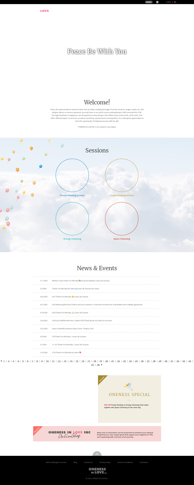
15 (77, 361)
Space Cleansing (122, 238)
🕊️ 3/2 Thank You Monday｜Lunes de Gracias (70, 344)
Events (124, 11)
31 (172, 361)
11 (53, 361)
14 (71, 361)
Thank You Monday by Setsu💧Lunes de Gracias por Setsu (75, 288)
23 (124, 361)
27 (148, 361)
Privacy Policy (105, 462)
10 (47, 361)
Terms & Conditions (125, 462)
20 (106, 361)
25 (136, 361)
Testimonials (153, 11)
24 (130, 361)
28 (154, 361)
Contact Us (88, 462)
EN (175, 2)
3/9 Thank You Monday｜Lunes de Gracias (69, 336)
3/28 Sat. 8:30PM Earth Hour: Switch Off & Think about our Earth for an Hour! (82, 320)
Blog (75, 462)
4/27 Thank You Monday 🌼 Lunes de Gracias (70, 296)
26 (142, 361)
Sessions (137, 11)
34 (189, 361)
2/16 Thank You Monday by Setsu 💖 (66, 352)
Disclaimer (144, 462)
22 (118, 361)
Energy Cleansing (72, 238)
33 (184, 361)
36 (98, 364)
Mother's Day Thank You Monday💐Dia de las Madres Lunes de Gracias (81, 280)
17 (89, 361)
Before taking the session (56, 462)
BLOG (149, 2)
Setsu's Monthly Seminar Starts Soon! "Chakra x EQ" (73, 328)
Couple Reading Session (122, 195)
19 (100, 361)
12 (59, 361)
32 (178, 361)
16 (83, 361)
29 (160, 361)
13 (65, 361)
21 (112, 361)
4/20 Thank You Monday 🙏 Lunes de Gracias (70, 312)
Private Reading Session (72, 195)
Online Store (170, 11)
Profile (112, 11)
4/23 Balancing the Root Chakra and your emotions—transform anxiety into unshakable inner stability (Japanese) (97, 304)
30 (166, 361)
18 (95, 361)
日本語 (168, 2)
